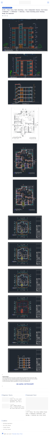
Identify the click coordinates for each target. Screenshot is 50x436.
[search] (48, 2)
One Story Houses (7, 425)
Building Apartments (7, 7)
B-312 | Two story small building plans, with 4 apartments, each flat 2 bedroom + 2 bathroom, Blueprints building (16, 400)
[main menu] (2, 2)
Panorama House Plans (17, 433)
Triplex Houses (6, 427)
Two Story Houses (7, 429)
